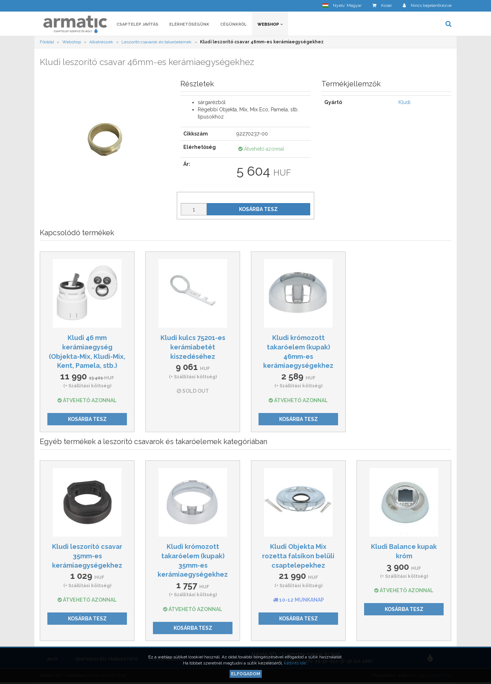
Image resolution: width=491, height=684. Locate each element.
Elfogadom (245, 673)
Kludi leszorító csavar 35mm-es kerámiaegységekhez (87, 556)
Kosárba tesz (258, 209)
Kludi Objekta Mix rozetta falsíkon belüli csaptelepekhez (298, 556)
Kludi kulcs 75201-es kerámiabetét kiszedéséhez (193, 347)
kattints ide (295, 663)
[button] (342, 5)
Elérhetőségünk (189, 24)
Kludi (404, 102)
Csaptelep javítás (137, 24)
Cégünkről (233, 24)
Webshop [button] (270, 24)
